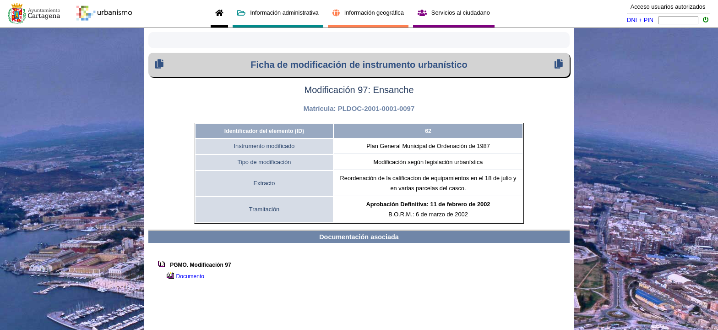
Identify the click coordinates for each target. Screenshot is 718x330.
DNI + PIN (640, 19)
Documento (191, 276)
